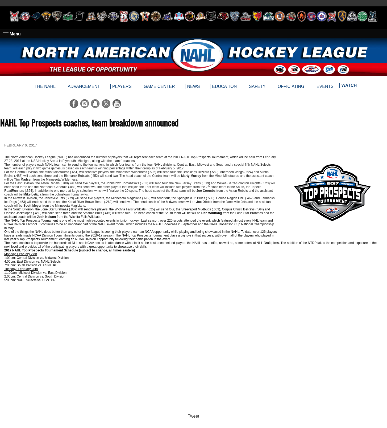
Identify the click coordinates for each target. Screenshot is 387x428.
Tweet (193, 416)
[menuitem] (348, 86)
